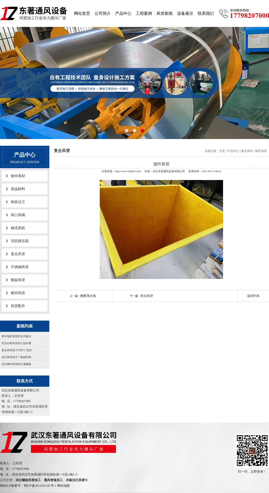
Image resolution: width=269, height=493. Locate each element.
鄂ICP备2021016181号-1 (40, 485)
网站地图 (63, 485)
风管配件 (18, 306)
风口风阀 (18, 215)
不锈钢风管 (20, 267)
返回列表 (253, 296)
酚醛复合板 (88, 296)
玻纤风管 (261, 151)
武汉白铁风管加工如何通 (16, 343)
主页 (222, 151)
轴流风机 (18, 228)
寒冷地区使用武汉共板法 (16, 336)
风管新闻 (164, 13)
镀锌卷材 (18, 176)
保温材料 (18, 189)
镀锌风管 (18, 293)
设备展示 (185, 13)
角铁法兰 (18, 202)
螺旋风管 (18, 280)
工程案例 (144, 13)
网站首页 (82, 13)
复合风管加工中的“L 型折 (17, 350)
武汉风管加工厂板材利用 (16, 357)
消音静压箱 (20, 241)
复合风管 (18, 254)
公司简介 (103, 13)
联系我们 (206, 13)
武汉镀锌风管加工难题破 (16, 364)
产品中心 (123, 13)
